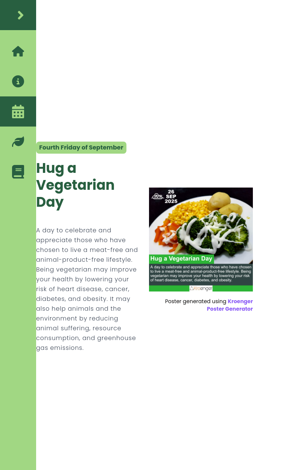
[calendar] (18, 111)
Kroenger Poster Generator (230, 305)
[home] (18, 15)
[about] (18, 81)
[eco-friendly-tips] (18, 142)
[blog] (18, 172)
